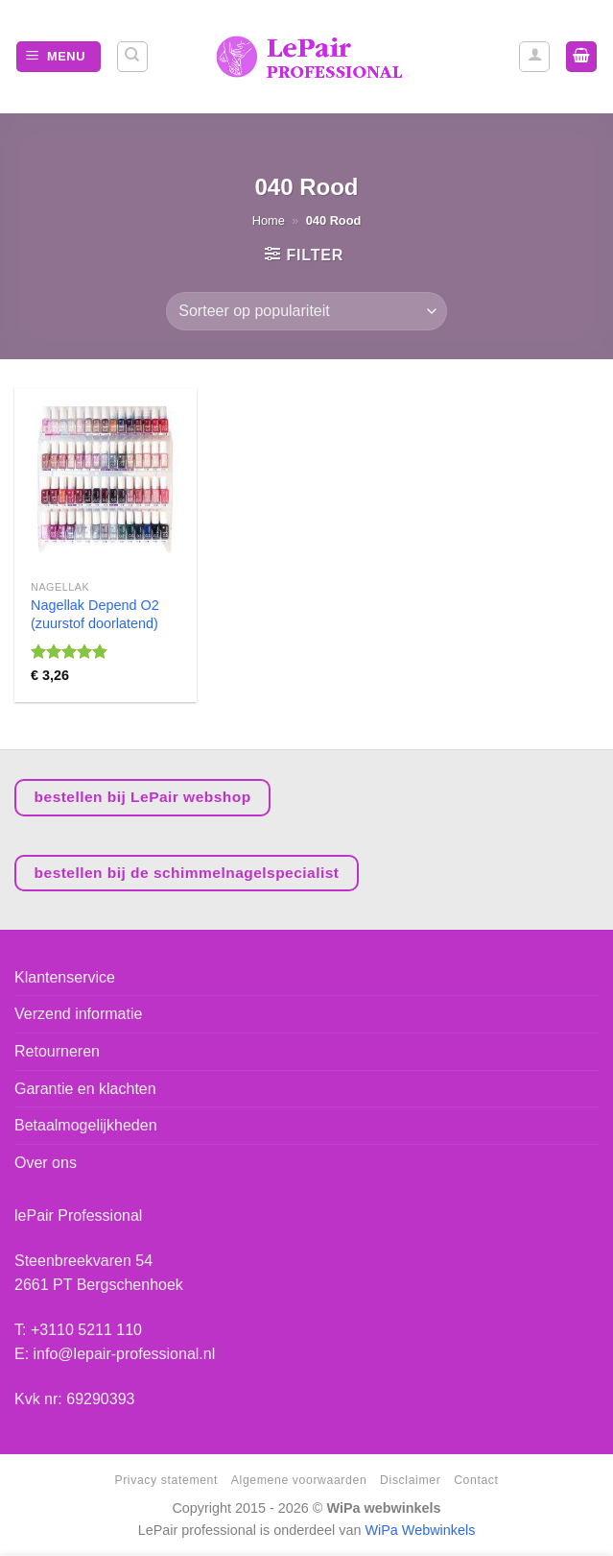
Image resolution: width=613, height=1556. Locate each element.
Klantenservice (64, 977)
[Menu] (58, 57)
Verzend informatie (78, 1014)
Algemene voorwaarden (298, 1480)
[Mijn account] (534, 56)
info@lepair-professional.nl (125, 1354)
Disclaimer (410, 1480)
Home (268, 220)
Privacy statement (166, 1480)
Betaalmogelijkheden (85, 1125)
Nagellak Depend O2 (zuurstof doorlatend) (95, 614)
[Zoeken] (132, 56)
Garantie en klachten (85, 1089)
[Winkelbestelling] (306, 311)
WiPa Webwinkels (420, 1530)
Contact (476, 1480)
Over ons (45, 1163)
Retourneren (57, 1051)
